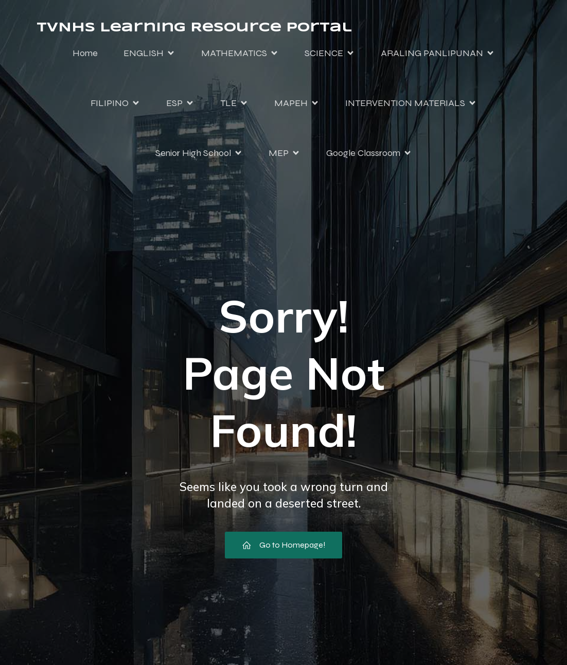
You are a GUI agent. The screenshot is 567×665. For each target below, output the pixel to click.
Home (85, 53)
